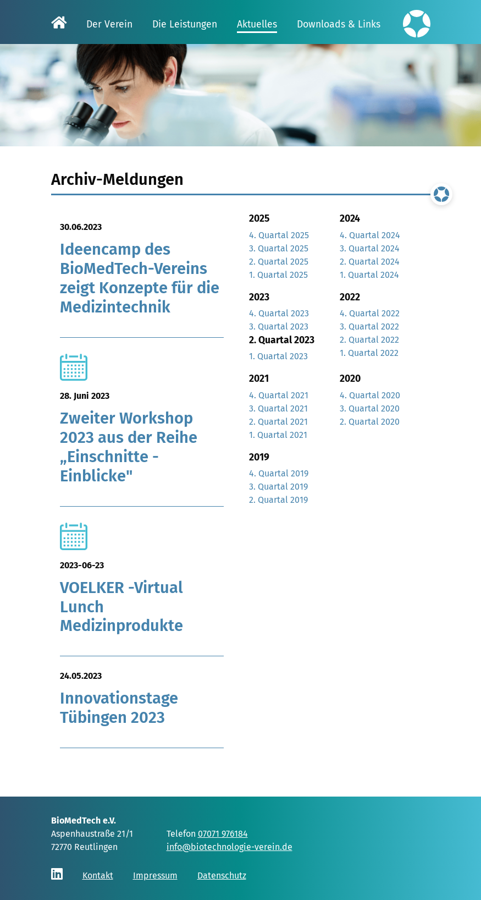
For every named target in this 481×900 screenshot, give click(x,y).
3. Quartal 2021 (278, 408)
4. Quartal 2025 (279, 235)
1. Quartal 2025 (278, 275)
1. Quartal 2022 (369, 353)
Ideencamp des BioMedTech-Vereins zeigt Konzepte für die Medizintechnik (139, 278)
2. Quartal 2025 (278, 261)
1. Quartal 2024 (369, 275)
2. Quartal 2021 (278, 421)
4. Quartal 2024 (370, 235)
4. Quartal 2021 (278, 395)
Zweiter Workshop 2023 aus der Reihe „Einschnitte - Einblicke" (128, 447)
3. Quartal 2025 (278, 248)
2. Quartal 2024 (370, 261)
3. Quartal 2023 (278, 326)
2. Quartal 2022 (369, 339)
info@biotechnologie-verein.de (229, 847)
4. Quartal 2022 (370, 313)
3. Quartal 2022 (369, 326)
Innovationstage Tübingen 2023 (119, 712)
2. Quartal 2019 (278, 500)
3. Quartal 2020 (370, 408)
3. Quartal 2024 (370, 248)
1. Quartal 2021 (278, 435)
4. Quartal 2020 (370, 395)
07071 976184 (223, 833)
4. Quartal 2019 (278, 473)
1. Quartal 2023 (278, 356)
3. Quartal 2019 (278, 486)
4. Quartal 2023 (279, 313)
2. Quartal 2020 (370, 421)
